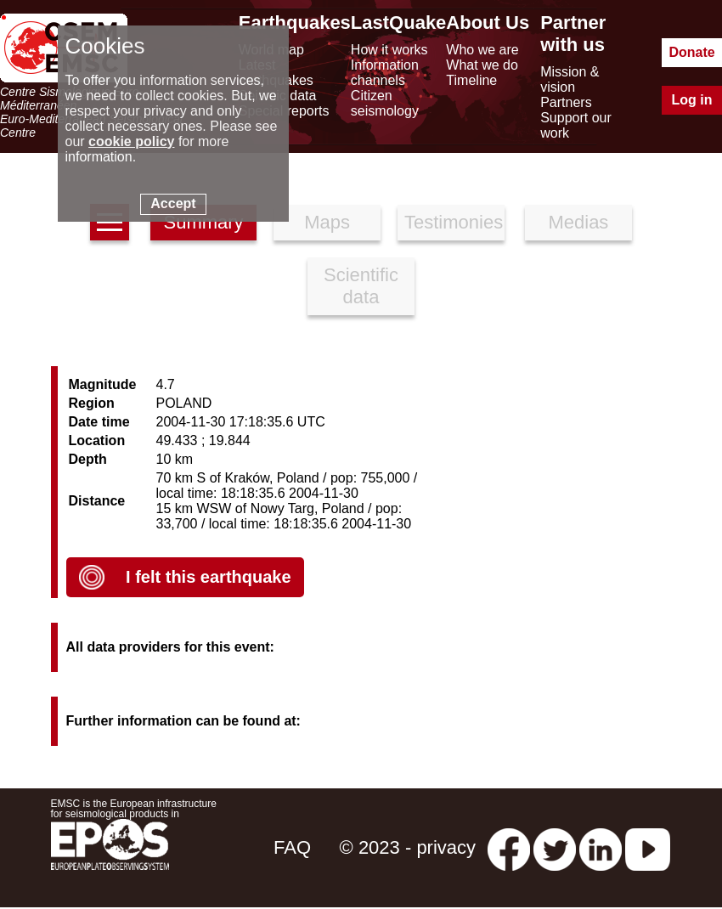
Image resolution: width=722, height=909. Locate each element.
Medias (578, 222)
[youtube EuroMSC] (647, 847)
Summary (203, 222)
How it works (389, 49)
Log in (692, 100)
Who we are (482, 49)
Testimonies (453, 222)
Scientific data (361, 286)
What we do (481, 65)
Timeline (471, 80)
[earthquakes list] (109, 222)
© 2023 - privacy (408, 847)
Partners (565, 102)
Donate (691, 52)
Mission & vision (569, 79)
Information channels (385, 73)
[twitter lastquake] (554, 847)
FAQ (292, 847)
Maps (327, 222)
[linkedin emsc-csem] (600, 847)
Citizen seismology (385, 103)
